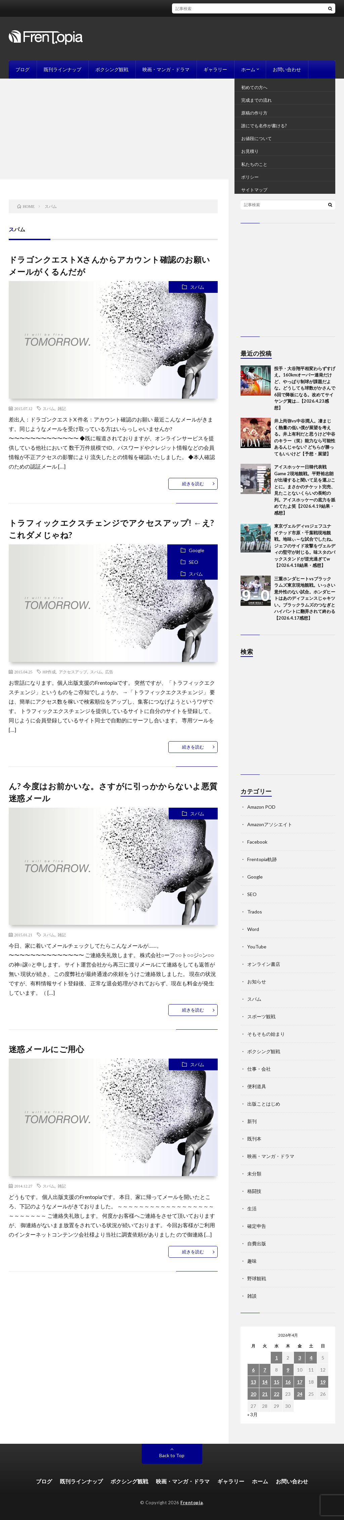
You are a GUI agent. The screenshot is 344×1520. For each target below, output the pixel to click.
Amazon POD (261, 807)
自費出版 (256, 1243)
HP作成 (49, 672)
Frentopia (191, 1502)
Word (253, 929)
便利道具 (256, 1086)
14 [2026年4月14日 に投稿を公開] (264, 1382)
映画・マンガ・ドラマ (165, 69)
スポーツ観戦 (261, 1016)
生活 (252, 1208)
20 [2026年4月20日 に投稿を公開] (253, 1394)
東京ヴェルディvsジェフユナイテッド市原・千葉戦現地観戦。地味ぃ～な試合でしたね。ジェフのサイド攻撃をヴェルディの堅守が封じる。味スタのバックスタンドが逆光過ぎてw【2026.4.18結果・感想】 (304, 545)
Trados (254, 911)
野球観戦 (256, 1278)
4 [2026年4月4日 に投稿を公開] (311, 1357)
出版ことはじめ (263, 1104)
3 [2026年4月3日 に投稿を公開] (299, 1357)
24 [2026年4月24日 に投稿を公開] (299, 1394)
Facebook (257, 842)
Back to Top (171, 1455)
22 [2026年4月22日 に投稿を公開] (276, 1394)
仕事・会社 (259, 1069)
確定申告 (256, 1226)
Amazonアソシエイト (269, 824)
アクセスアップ (73, 672)
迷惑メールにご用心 (46, 1049)
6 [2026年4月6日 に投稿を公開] (253, 1370)
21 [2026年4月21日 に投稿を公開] (264, 1394)
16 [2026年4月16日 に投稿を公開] (288, 1382)
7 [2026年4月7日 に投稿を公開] (264, 1370)
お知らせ (256, 981)
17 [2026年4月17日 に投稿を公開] (299, 1382)
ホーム (248, 69)
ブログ (22, 69)
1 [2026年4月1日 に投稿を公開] (276, 1357)
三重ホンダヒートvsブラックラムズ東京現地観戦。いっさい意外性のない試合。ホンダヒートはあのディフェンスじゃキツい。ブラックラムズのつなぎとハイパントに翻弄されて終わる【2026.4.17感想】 (304, 598)
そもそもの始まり (266, 1034)
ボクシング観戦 (111, 69)
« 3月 (252, 1414)
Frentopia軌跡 (262, 859)
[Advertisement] (172, 129)
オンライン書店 (263, 964)
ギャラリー (215, 69)
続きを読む (193, 483)
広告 (109, 672)
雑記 (62, 408)
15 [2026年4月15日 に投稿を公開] (276, 1382)
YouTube (256, 946)
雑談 (252, 1296)
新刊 (252, 1121)
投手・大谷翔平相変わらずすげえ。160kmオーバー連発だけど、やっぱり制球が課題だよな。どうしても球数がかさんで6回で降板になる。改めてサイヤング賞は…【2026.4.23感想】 (304, 388)
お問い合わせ (287, 69)
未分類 (254, 1173)
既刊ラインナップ (62, 69)
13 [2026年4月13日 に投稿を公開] (253, 1382)
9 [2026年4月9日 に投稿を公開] (288, 1370)
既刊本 (254, 1139)
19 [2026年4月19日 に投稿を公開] (323, 1382)
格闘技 (254, 1191)
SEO (193, 562)
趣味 (252, 1261)
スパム (197, 287)
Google (196, 550)
